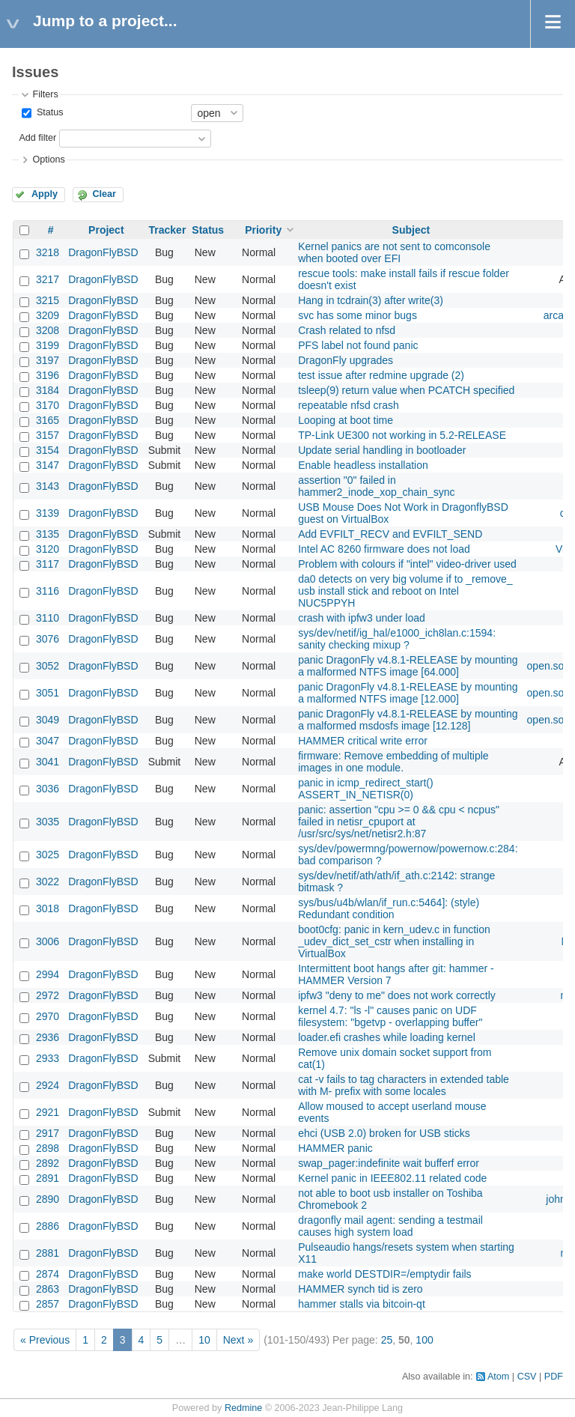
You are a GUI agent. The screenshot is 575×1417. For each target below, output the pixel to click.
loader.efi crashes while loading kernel (386, 1037)
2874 (47, 1274)
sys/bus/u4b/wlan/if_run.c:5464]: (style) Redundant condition (388, 908)
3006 (47, 941)
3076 (47, 639)
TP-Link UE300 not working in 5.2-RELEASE (402, 435)
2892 (47, 1163)
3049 (47, 720)
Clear (104, 194)
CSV (527, 1376)
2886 (47, 1226)
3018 (47, 908)
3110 (47, 618)
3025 (47, 855)
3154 (47, 450)
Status (48, 112)
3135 (47, 534)
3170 (47, 405)
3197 (47, 360)
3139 (47, 513)
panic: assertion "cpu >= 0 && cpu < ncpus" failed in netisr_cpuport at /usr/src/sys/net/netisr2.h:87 (398, 822)
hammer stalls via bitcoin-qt (361, 1304)
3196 (47, 375)
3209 (47, 315)
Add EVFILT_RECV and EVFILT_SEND (390, 534)
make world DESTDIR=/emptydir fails (384, 1274)
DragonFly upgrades (345, 360)
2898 (47, 1148)
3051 (47, 693)
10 (204, 1340)
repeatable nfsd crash (348, 405)
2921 (47, 1112)
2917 (47, 1133)
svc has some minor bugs (357, 315)
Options (48, 159)
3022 (47, 881)
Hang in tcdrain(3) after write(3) (370, 300)
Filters (45, 94)
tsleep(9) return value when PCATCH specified (406, 390)
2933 (47, 1058)
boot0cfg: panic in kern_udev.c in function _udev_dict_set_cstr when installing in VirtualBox (394, 941)
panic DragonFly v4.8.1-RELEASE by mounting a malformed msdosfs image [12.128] (407, 720)
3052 (47, 666)
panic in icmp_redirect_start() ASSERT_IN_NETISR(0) (365, 789)
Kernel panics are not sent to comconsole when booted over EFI (394, 252)
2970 (47, 1016)
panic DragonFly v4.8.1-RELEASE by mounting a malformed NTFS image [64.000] (407, 666)
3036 (47, 789)
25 (387, 1340)
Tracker (167, 230)
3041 (47, 762)
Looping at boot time (345, 420)
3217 (47, 279)
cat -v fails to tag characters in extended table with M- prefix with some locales (403, 1085)
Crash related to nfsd (346, 330)
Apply (44, 194)
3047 (47, 741)
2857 (47, 1304)
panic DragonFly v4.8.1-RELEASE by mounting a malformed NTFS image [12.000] (407, 693)
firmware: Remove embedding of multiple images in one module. (393, 762)
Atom (498, 1376)
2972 (47, 995)
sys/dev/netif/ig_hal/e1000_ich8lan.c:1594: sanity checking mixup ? (397, 639)
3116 (47, 591)
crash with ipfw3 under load (361, 618)
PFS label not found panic (358, 345)
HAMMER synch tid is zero (360, 1289)
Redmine (243, 1408)
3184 (47, 390)
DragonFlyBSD (103, 252)
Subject (411, 230)
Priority (263, 230)
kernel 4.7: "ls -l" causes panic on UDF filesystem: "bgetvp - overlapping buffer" (390, 1016)
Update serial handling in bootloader (382, 450)
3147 (47, 465)
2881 (47, 1253)
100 (424, 1340)
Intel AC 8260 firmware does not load (384, 549)
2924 (47, 1085)
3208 (47, 330)
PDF (553, 1376)
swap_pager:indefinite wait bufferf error (388, 1163)
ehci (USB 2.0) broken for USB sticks (384, 1133)
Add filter (37, 138)
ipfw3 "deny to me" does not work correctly (397, 995)
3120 (47, 549)
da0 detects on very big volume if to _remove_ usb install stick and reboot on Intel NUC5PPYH (405, 591)
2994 (47, 974)
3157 (47, 435)
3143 (47, 486)
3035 (47, 822)
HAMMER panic (335, 1148)
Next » (238, 1340)
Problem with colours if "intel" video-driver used (407, 564)
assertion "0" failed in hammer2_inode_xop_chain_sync (376, 486)
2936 (47, 1037)
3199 (47, 345)
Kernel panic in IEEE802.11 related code (392, 1178)
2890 (47, 1199)
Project (106, 230)
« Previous (45, 1340)
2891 (47, 1178)
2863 (47, 1289)
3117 (47, 564)
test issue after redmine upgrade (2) (381, 375)
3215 (47, 300)
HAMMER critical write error (363, 741)
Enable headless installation (363, 465)
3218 (47, 252)
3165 (47, 420)
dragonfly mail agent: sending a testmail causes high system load (390, 1226)
